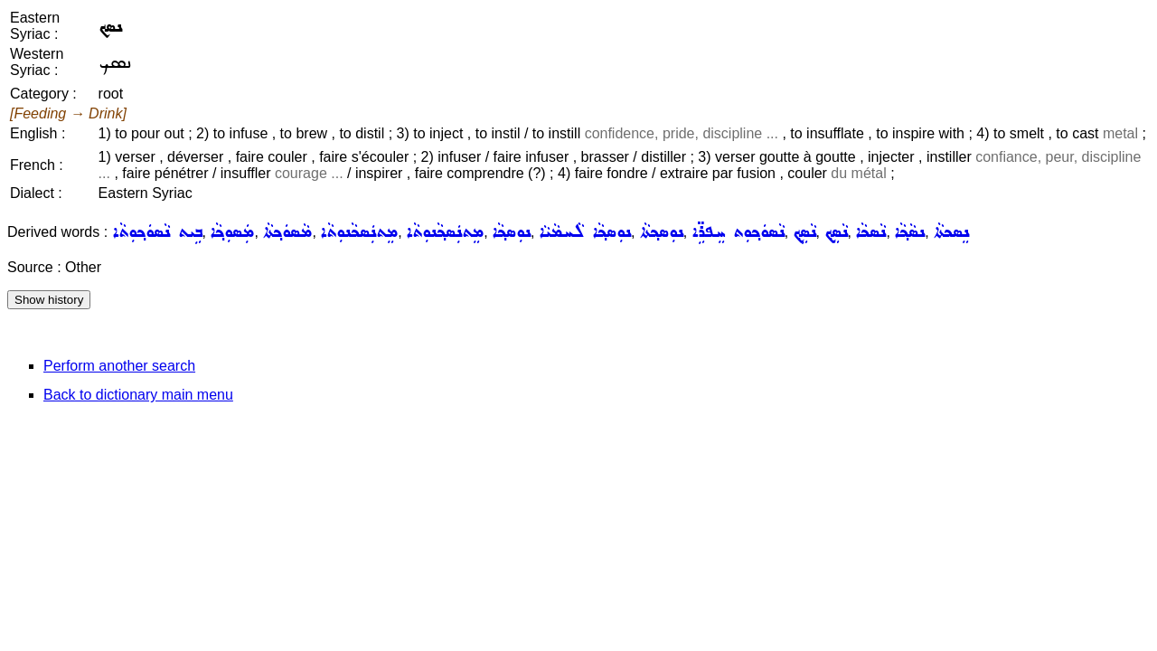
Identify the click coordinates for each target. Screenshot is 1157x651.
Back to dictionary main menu (138, 394)
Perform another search (119, 365)
